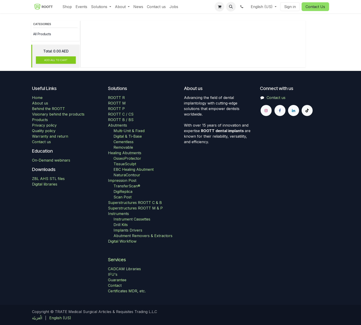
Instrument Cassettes (132, 219)
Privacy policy (44, 125)
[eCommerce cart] (219, 7)
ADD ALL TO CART (55, 60)
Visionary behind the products (58, 114)
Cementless (124, 141)
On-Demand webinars (51, 160)
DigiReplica (123, 191)
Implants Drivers (128, 230)
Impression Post (122, 180)
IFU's (112, 274)
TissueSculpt (125, 164)
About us (40, 103)
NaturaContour (127, 175)
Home (37, 97)
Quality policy (43, 130)
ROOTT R (116, 97)
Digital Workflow (122, 241)
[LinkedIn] (293, 110)
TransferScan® (127, 186)
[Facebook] (279, 110)
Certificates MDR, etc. (127, 291)
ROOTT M (117, 103)
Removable (123, 147)
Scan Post (122, 197)
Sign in (290, 6)
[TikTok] (307, 110)
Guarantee (117, 280)
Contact (115, 285)
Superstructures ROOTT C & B (135, 202)
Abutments (117, 125)
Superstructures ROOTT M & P (135, 208)
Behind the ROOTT (48, 108)
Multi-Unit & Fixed (129, 130)
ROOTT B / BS (121, 119)
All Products (42, 34)
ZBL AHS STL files (48, 178)
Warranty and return (50, 136)
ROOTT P (116, 108)
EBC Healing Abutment (134, 169)
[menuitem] (67, 6)
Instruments (118, 213)
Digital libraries (44, 184)
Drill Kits (121, 224)
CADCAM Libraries (124, 269)
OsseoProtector (127, 158)
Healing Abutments (124, 153)
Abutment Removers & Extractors (143, 235)
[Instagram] (266, 110)
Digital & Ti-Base (128, 136)
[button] (231, 7)
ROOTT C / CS (121, 114)
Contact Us (315, 6)
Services (117, 259)
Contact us (41, 141)
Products (40, 119)
